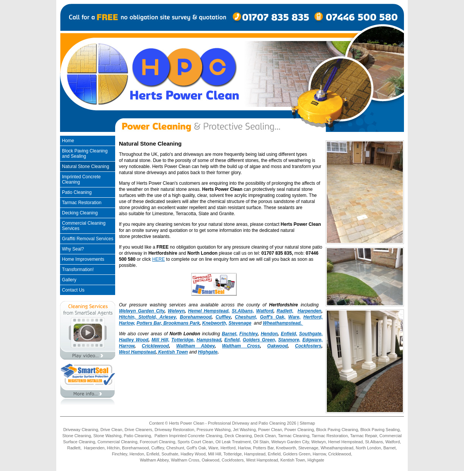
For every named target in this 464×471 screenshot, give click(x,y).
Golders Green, (259, 340)
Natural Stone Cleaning (85, 166)
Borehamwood (195, 317)
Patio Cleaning (77, 192)
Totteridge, (183, 340)
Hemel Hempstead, (209, 311)
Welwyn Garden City (142, 311)
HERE (158, 259)
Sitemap (307, 423)
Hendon (269, 333)
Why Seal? (73, 249)
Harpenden (309, 311)
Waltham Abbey (195, 346)
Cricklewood (155, 346)
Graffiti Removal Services (87, 238)
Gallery (69, 279)
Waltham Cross (241, 346)
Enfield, (289, 333)
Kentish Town (172, 352)
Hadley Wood (133, 340)
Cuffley (223, 317)
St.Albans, (243, 311)
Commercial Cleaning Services (84, 225)
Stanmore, (289, 340)
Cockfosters (308, 346)
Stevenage (239, 323)
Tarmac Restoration (81, 202)
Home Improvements (83, 259)
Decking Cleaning (80, 213)
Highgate (207, 352)
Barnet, (230, 333)
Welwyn (176, 311)
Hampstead (208, 340)
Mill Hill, (160, 340)
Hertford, (313, 317)
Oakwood (277, 346)
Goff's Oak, (272, 317)
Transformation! (78, 269)
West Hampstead (137, 352)
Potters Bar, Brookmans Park (168, 323)
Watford (264, 311)
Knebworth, (214, 323)
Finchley (248, 333)
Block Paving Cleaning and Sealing (85, 153)
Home (68, 140)
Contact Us (73, 290)
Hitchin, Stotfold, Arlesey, (148, 317)
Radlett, (285, 311)
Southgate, (311, 333)
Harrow (127, 346)
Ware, (294, 317)
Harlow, (127, 323)
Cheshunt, (246, 317)
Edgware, (312, 340)
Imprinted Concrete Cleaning (81, 179)
